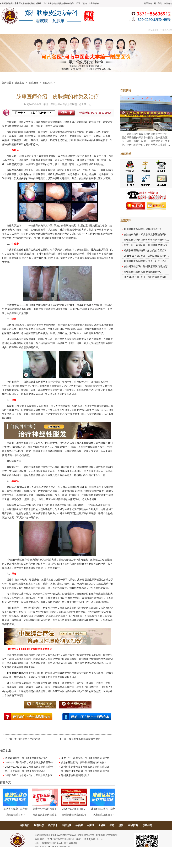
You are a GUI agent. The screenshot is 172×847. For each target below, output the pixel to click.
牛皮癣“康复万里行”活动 (27, 739)
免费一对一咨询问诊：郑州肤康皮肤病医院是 (85, 758)
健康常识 (69, 30)
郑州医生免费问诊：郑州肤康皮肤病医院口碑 (85, 766)
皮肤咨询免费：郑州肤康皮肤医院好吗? (26, 758)
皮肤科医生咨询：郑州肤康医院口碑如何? (83, 762)
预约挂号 (147, 825)
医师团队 (38, 30)
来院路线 (131, 30)
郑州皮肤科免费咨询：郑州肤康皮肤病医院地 (85, 771)
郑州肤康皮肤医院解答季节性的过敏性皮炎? (147, 239)
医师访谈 (66, 825)
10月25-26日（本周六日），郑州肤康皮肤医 (28, 775)
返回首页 (24, 825)
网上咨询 (116, 30)
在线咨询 (168, 3)
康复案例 (100, 30)
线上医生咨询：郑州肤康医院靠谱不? (25, 771)
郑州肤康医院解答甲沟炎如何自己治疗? (145, 250)
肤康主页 (7, 30)
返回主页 (19, 82)
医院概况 (23, 30)
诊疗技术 (53, 825)
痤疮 (112, 825)
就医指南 (148, 3)
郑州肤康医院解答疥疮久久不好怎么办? (145, 261)
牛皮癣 (79, 825)
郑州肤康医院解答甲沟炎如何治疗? (142, 229)
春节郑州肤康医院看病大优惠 (84, 739)
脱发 (121, 825)
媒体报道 (54, 30)
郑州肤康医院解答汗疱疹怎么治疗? (142, 271)
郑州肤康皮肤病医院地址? (75, 775)
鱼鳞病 (101, 825)
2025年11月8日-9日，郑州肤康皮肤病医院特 (29, 762)
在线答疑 (85, 30)
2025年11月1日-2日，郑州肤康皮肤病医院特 (29, 766)
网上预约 (158, 3)
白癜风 (90, 825)
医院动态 (47, 82)
